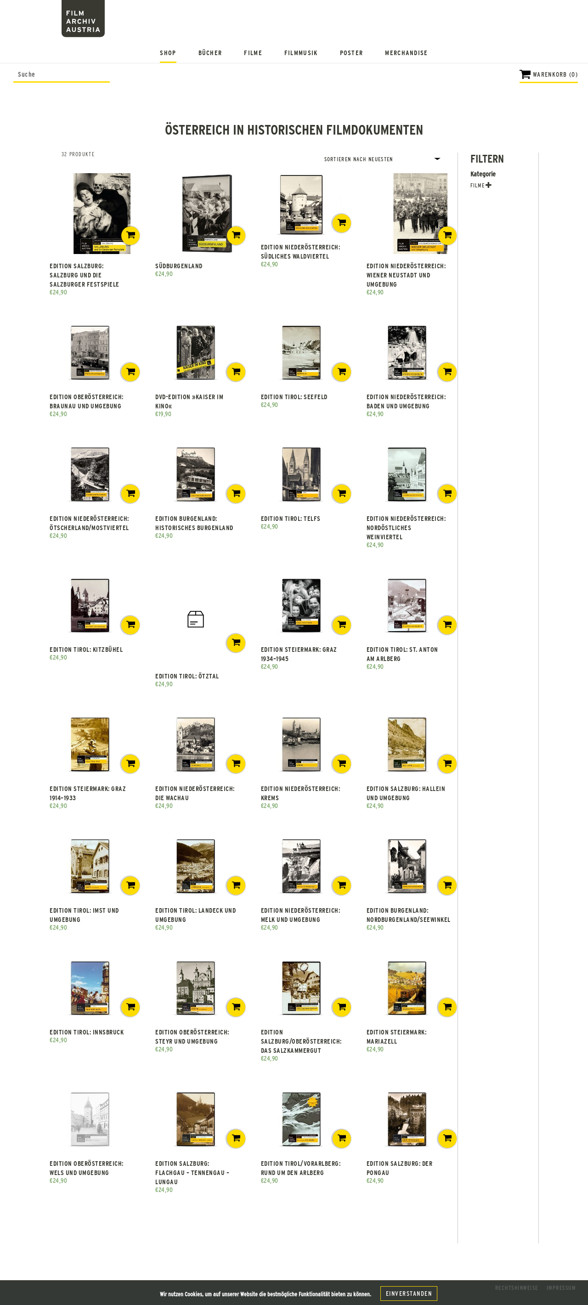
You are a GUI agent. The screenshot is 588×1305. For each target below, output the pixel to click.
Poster (351, 52)
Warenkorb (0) (555, 74)
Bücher (210, 52)
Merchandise (406, 52)
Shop (168, 52)
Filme (253, 52)
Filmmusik (301, 52)
